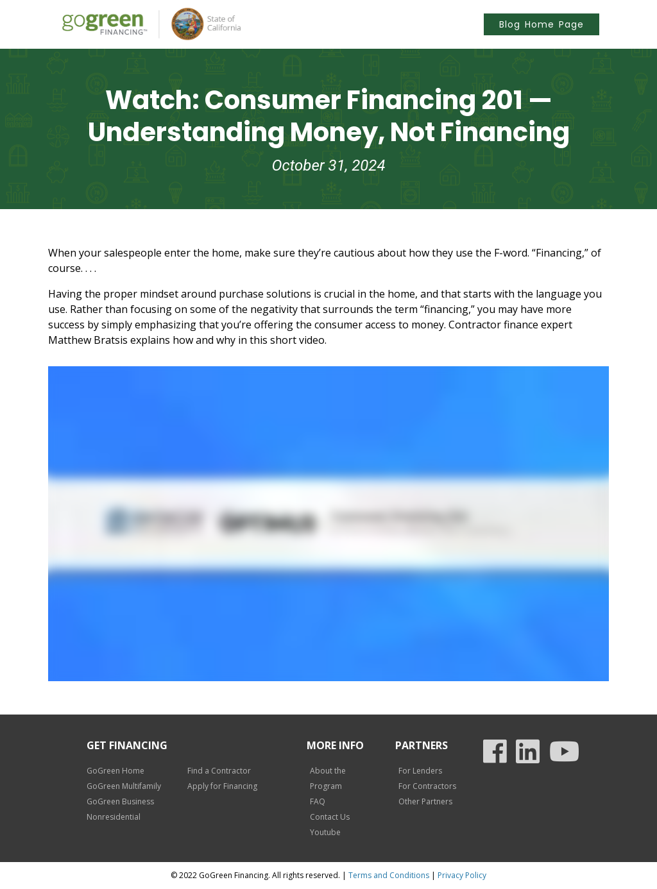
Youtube (325, 832)
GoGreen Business (120, 801)
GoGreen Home (115, 770)
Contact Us (330, 816)
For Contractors (427, 786)
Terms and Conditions (388, 875)
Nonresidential (114, 816)
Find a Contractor (219, 770)
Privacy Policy (462, 875)
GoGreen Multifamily (124, 786)
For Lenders (420, 770)
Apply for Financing (222, 786)
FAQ (317, 801)
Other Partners (425, 801)
